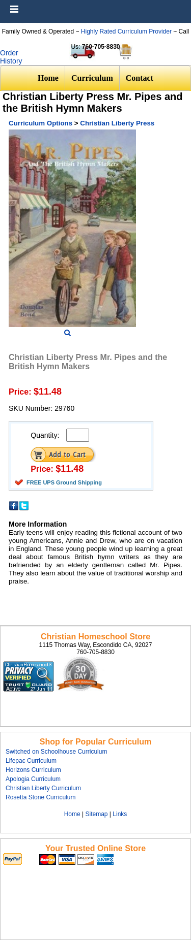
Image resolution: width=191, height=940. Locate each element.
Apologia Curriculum (33, 779)
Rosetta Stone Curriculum (40, 797)
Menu (181, 5)
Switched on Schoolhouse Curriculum (56, 751)
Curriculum (92, 78)
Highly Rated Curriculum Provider (127, 31)
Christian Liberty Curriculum (43, 788)
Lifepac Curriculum (31, 760)
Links (120, 814)
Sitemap (96, 814)
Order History (11, 57)
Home (48, 78)
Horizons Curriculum (33, 769)
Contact (139, 78)
